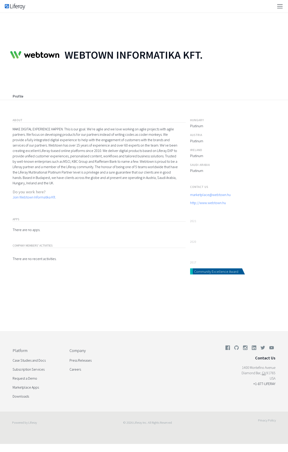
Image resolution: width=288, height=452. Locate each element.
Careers (75, 369)
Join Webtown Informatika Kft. (34, 197)
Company (78, 350)
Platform (20, 350)
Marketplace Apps (26, 387)
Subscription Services (29, 369)
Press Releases (81, 360)
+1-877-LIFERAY (264, 383)
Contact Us (265, 358)
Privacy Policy (267, 420)
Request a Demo (25, 378)
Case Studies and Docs (29, 360)
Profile (18, 96)
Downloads (21, 396)
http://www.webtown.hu (208, 202)
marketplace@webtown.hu (210, 194)
